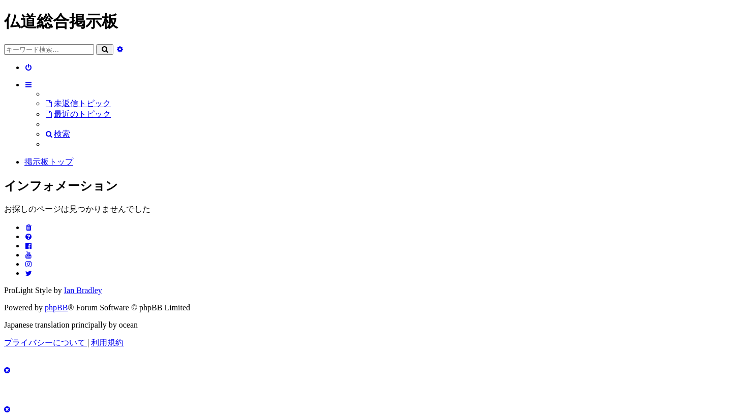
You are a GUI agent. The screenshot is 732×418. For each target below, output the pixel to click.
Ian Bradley (83, 290)
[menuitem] (29, 67)
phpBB (56, 307)
